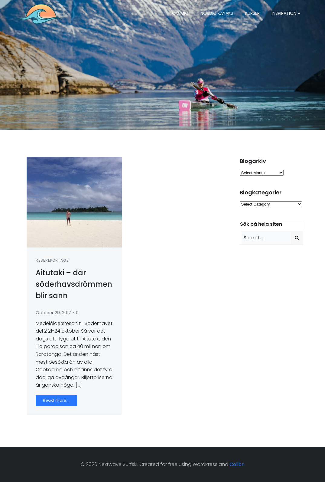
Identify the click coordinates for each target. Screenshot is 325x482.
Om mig (180, 13)
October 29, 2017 (53, 313)
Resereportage (52, 260)
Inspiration (287, 13)
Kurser (252, 13)
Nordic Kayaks (216, 13)
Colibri (237, 464)
